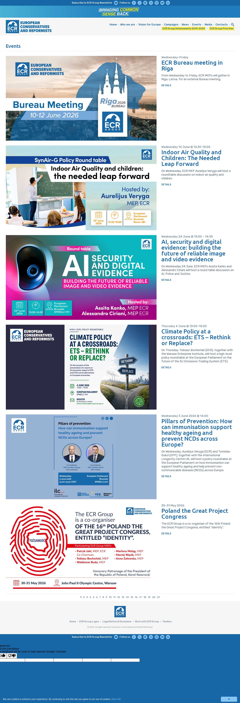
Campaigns (171, 24)
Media (208, 24)
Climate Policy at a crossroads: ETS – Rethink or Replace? (196, 337)
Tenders (167, 621)
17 (140, 597)
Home (113, 24)
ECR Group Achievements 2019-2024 (184, 28)
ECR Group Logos (89, 621)
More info (116, 699)
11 (114, 597)
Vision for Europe (149, 24)
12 (118, 597)
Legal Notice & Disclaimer (117, 621)
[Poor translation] (12, 655)
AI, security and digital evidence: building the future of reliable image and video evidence (193, 250)
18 (144, 597)
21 (158, 597)
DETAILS (166, 85)
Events (196, 24)
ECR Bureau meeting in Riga (192, 65)
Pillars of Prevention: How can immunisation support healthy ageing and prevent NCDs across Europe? (196, 432)
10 (110, 597)
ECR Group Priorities (222, 28)
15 (131, 597)
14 (127, 597)
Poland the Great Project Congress (194, 513)
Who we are (127, 24)
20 (153, 597)
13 (123, 597)
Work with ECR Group (147, 621)
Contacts (222, 24)
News (185, 24)
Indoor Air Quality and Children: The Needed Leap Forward (191, 158)
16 (136, 597)
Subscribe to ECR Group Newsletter (92, 2)
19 (149, 597)
